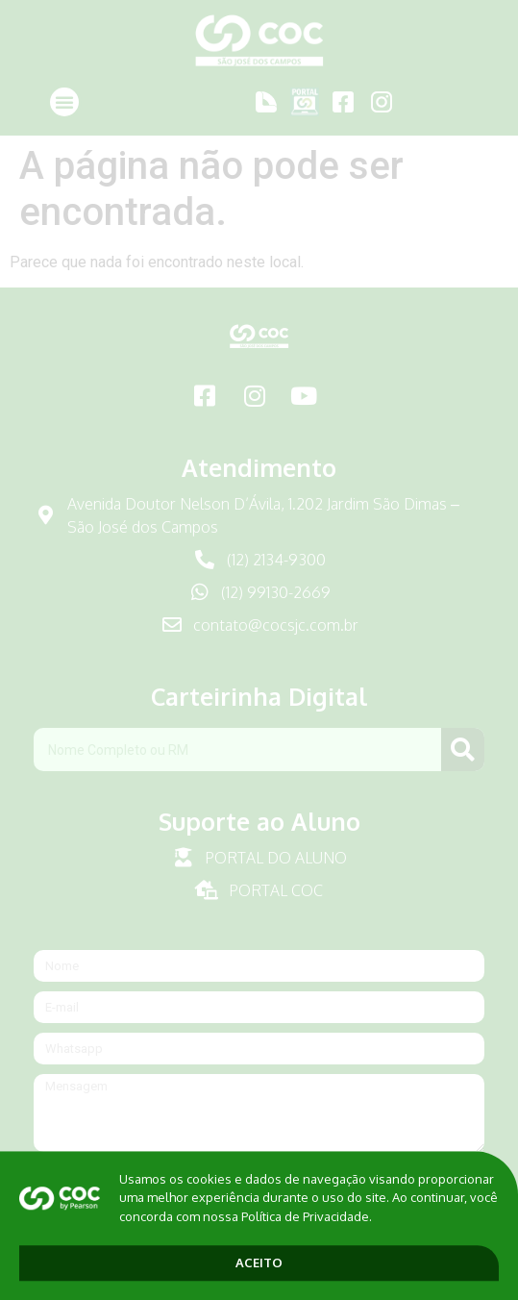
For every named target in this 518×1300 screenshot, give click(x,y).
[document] (259, 650)
